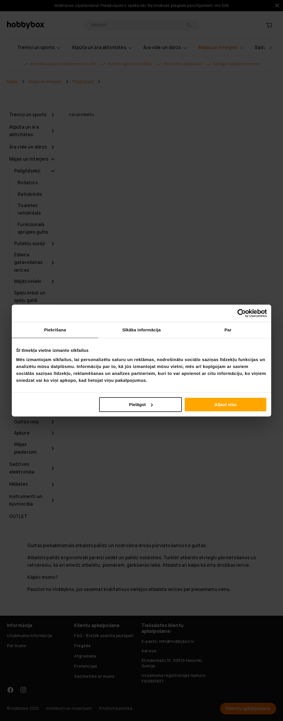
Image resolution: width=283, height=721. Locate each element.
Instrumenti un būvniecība (25, 500)
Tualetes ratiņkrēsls (29, 209)
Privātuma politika (115, 708)
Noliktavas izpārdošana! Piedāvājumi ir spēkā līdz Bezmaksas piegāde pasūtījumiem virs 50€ (141, 6)
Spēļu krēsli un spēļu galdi (30, 297)
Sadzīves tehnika (24, 338)
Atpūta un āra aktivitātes (24, 131)
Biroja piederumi (25, 407)
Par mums (16, 645)
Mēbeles (18, 484)
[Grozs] (269, 25)
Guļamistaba (28, 353)
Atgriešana (85, 656)
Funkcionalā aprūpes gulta (33, 228)
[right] (270, 47)
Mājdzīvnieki (27, 281)
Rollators (27, 183)
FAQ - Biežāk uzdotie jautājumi (104, 635)
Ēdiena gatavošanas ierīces (28, 262)
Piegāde (82, 645)
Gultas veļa (26, 422)
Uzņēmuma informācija (29, 635)
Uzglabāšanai (29, 323)
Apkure (22, 433)
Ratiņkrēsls (30, 194)
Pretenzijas (85, 666)
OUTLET (18, 516)
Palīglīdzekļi (83, 81)
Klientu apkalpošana (248, 708)
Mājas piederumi (25, 448)
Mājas (12, 81)
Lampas (22, 312)
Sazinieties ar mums (94, 676)
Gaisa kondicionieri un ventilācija (29, 383)
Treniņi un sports (28, 115)
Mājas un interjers (45, 81)
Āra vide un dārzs (28, 147)
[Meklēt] (189, 25)
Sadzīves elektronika (22, 468)
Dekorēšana (27, 365)
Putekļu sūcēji (29, 244)
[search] (137, 25)
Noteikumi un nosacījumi (69, 708)
